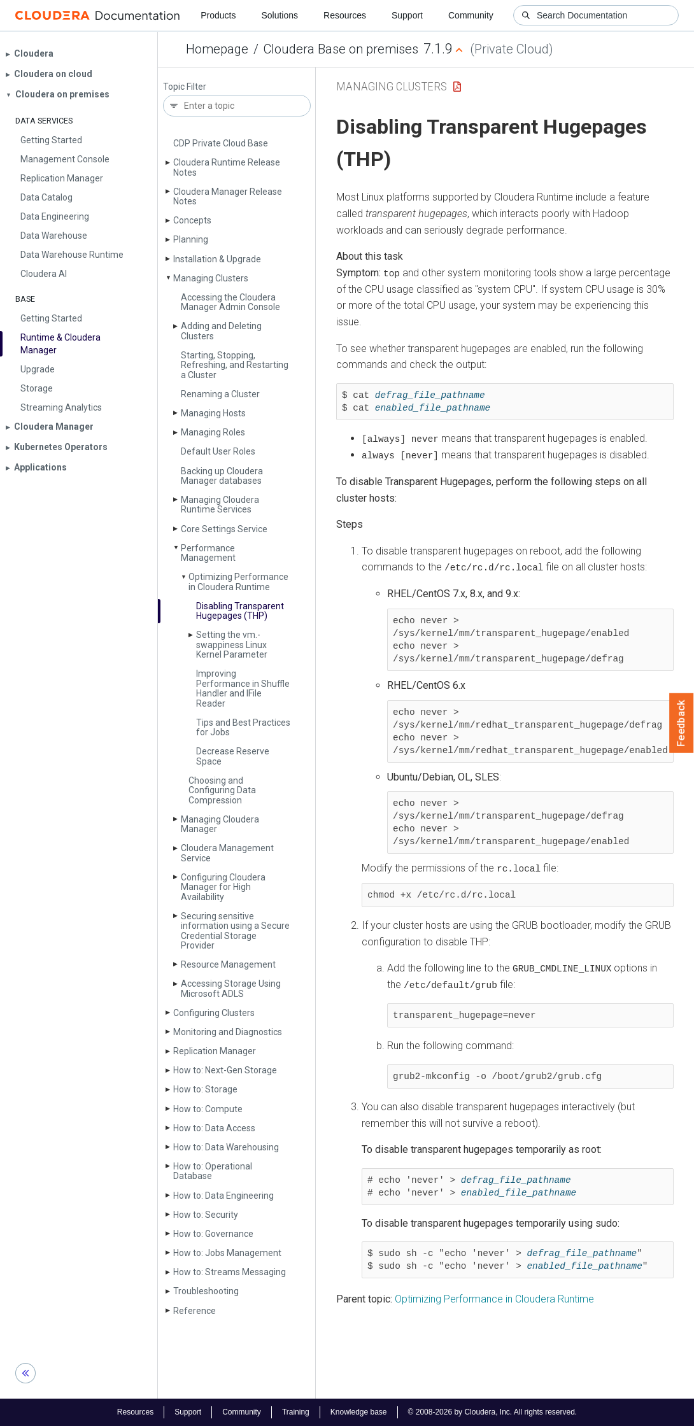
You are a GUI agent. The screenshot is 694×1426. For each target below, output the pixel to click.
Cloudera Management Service (227, 853)
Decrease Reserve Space (232, 756)
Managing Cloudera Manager (220, 824)
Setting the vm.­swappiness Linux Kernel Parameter (231, 645)
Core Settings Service (224, 529)
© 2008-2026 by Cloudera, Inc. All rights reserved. (492, 1412)
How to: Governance (213, 1234)
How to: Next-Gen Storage (225, 1070)
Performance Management (208, 553)
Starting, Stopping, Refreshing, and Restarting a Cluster (234, 365)
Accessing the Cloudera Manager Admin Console (230, 302)
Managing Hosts (213, 413)
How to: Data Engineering (223, 1195)
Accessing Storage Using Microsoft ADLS (231, 988)
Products (218, 15)
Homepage (217, 49)
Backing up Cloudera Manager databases (222, 476)
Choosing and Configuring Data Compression (222, 790)
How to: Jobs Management (227, 1253)
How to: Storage (205, 1089)
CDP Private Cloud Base (220, 143)
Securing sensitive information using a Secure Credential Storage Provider (235, 930)
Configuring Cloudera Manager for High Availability (223, 887)
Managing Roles (213, 432)
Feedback (682, 723)
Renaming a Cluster (220, 394)
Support (407, 15)
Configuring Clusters (214, 1013)
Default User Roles (218, 451)
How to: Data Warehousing (226, 1147)
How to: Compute (208, 1109)
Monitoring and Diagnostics (227, 1032)
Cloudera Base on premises (341, 49)
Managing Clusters (210, 278)
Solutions (279, 15)
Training (295, 1412)
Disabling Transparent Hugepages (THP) (240, 611)
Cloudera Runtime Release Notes (226, 167)
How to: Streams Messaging (229, 1272)
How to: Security (205, 1215)
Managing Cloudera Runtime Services (220, 504)
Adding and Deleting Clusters (221, 331)
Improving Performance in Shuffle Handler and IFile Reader (243, 688)
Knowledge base (358, 1412)
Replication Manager (214, 1051)
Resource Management (228, 964)
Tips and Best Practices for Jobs (243, 727)
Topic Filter (184, 87)
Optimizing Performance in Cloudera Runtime (238, 581)
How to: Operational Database (212, 1171)
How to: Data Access (214, 1128)
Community (470, 15)
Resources (344, 15)
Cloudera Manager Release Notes (227, 196)
